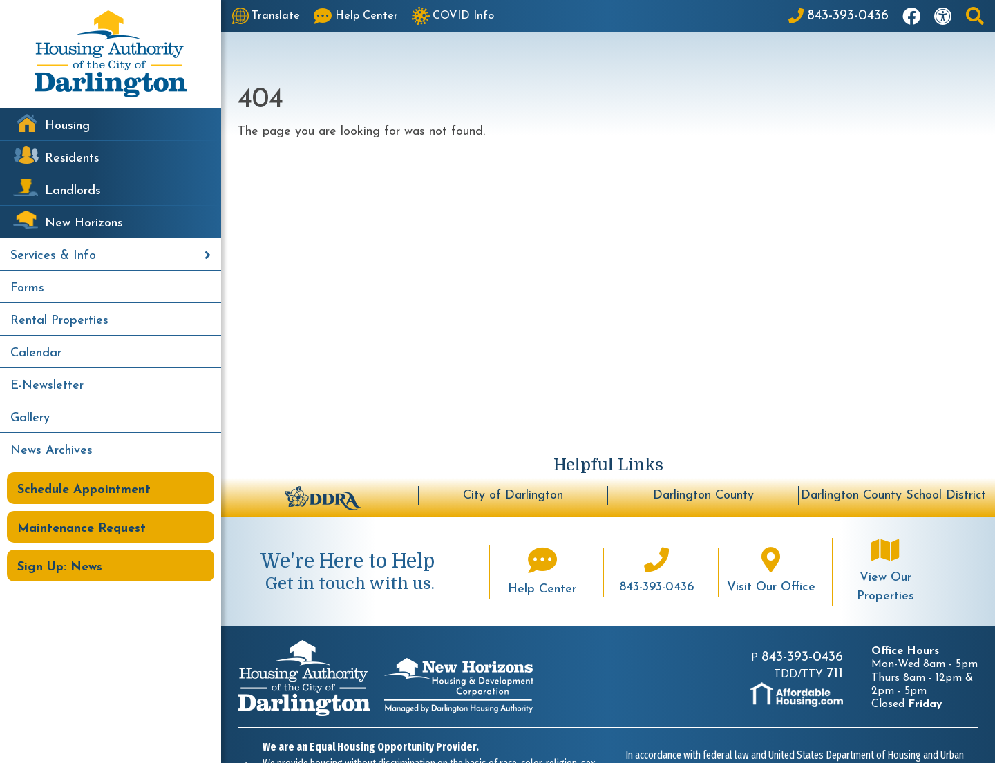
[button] (975, 16)
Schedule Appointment (84, 489)
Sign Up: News (59, 567)
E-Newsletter (47, 385)
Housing (67, 126)
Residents (72, 158)
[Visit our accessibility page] (943, 16)
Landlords (73, 190)
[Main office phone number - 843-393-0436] (656, 572)
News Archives (51, 450)
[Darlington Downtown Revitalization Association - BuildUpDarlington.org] (323, 496)
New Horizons (84, 223)
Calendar (35, 353)
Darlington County (703, 495)
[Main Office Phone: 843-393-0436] (838, 16)
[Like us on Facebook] (911, 16)
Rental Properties (59, 320)
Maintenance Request (81, 528)
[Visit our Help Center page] (356, 16)
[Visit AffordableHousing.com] (796, 694)
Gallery (30, 418)
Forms (27, 288)
